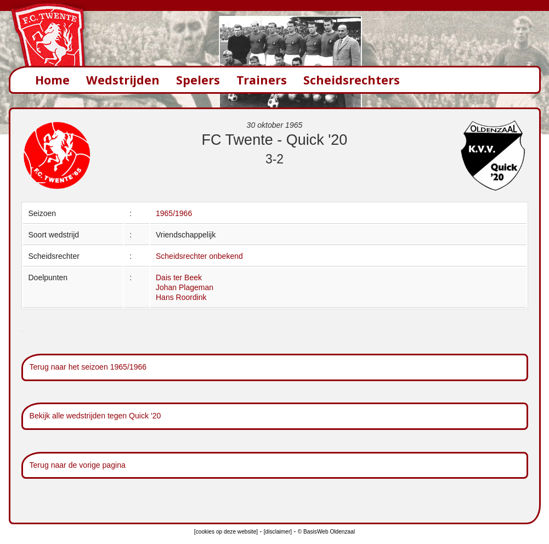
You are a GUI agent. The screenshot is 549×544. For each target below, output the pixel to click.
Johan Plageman (184, 287)
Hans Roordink (181, 297)
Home (52, 80)
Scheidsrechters (351, 80)
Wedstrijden (123, 80)
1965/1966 (174, 213)
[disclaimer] (278, 532)
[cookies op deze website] (226, 532)
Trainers (261, 80)
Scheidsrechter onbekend (199, 256)
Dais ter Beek (179, 277)
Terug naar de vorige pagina (78, 465)
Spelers (198, 80)
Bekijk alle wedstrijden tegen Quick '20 (95, 415)
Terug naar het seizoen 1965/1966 (88, 366)
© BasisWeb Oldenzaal (326, 532)
